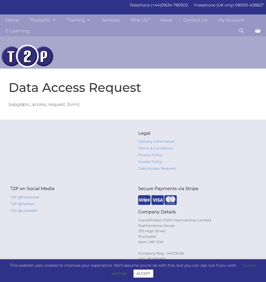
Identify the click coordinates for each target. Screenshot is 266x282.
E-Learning (17, 30)
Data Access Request (157, 168)
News (166, 20)
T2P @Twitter (22, 203)
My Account (231, 20)
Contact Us (195, 20)
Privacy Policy (150, 155)
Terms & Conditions (155, 148)
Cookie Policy (150, 161)
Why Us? (140, 20)
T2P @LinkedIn (24, 210)
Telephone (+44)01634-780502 (159, 5)
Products (46, 20)
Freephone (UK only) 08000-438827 (229, 5)
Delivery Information (156, 141)
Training (81, 20)
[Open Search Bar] (241, 30)
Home (12, 20)
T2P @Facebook (24, 197)
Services (110, 20)
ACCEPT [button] (143, 273)
